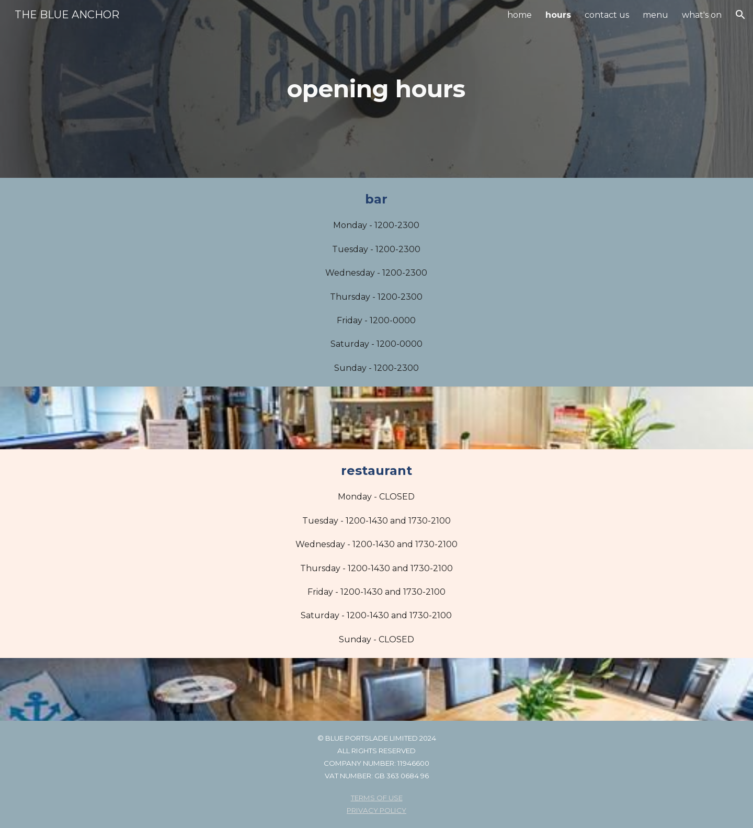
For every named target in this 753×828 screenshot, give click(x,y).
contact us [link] (607, 15)
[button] (740, 14)
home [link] (519, 15)
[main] (376, 89)
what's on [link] (702, 15)
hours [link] (558, 15)
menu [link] (655, 15)
